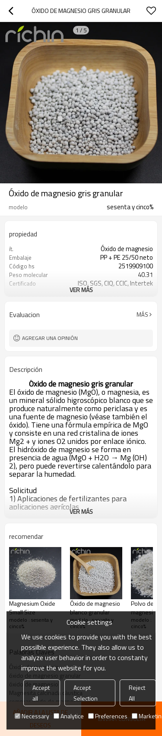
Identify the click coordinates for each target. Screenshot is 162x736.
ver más (81, 289)
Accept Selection (85, 693)
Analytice (69, 715)
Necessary (32, 715)
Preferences (107, 715)
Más (142, 314)
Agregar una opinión (50, 338)
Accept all (41, 693)
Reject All (137, 693)
